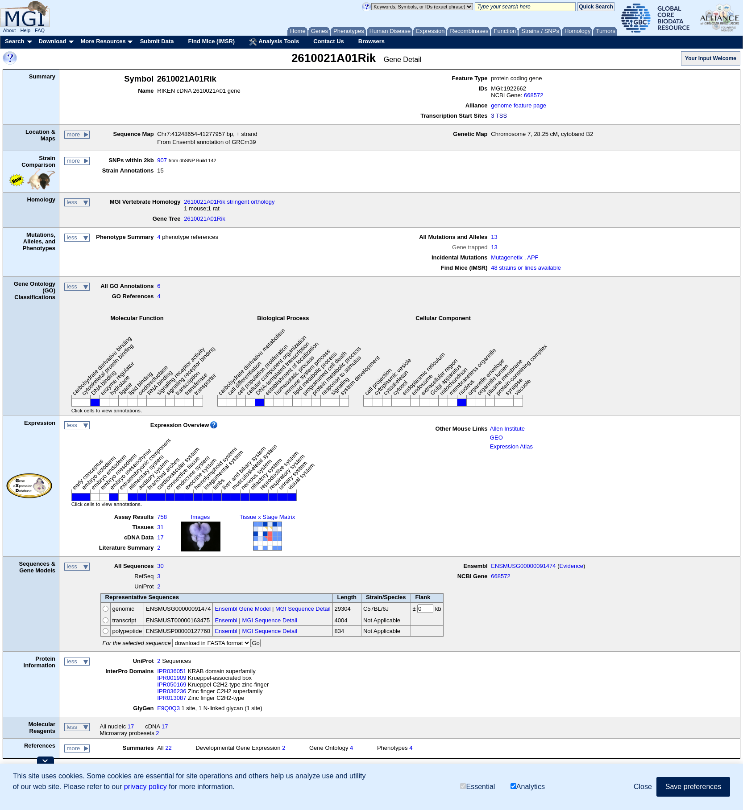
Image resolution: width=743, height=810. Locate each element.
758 (162, 517)
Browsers (371, 41)
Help (25, 30)
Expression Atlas (511, 446)
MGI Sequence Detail (303, 608)
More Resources (102, 41)
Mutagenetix (507, 257)
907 (162, 160)
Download (52, 41)
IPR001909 (171, 677)
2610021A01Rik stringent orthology (229, 201)
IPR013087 (171, 698)
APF (532, 257)
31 (160, 527)
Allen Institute (507, 428)
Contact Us (328, 41)
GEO (496, 437)
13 (494, 237)
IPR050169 (171, 684)
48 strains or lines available (526, 267)
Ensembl (226, 620)
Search (14, 41)
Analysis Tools (274, 42)
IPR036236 (171, 691)
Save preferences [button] (693, 786)
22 (168, 747)
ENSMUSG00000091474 (523, 566)
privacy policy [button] (145, 786)
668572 (533, 95)
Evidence (571, 566)
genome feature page (518, 105)
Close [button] (643, 786)
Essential (477, 786)
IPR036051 (171, 671)
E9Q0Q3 (168, 708)
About (9, 30)
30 (160, 566)
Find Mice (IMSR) (211, 41)
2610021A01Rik (204, 218)
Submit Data (157, 41)
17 (160, 537)
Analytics (528, 786)
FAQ (40, 30)
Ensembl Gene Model (242, 608)
